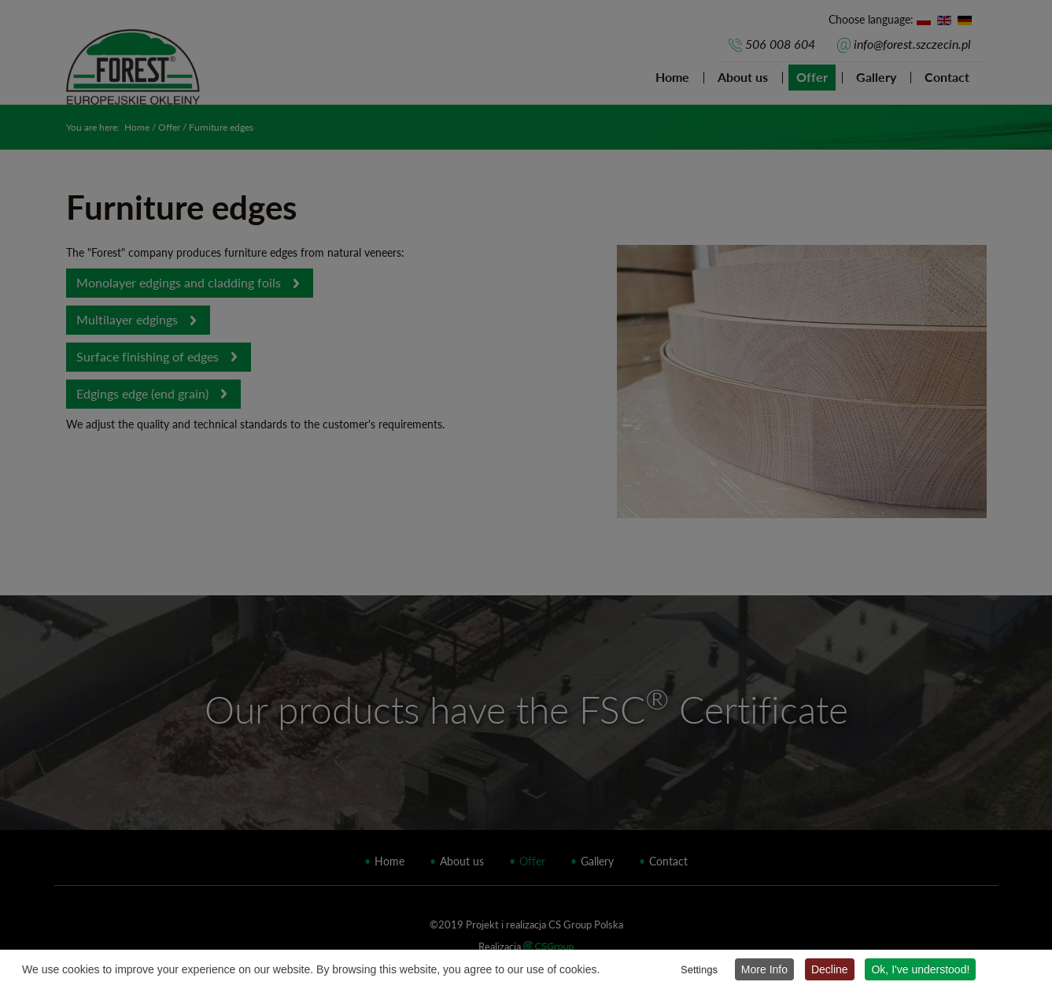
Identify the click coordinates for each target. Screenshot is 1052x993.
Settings (699, 970)
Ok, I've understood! (920, 969)
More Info (764, 969)
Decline (829, 969)
